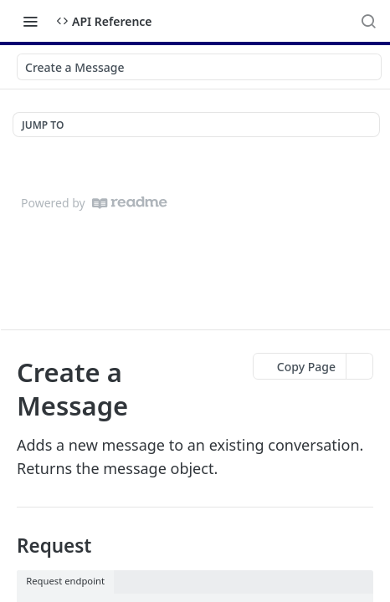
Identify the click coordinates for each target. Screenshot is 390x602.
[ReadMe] (129, 202)
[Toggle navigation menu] (30, 21)
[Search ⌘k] (368, 21)
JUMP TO (43, 125)
